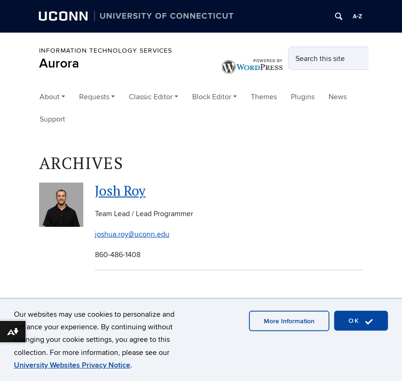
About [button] (50, 97)
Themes (264, 97)
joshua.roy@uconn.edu (132, 234)
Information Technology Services (105, 50)
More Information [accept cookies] (289, 321)
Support (52, 119)
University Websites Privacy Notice (72, 365)
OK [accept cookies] (361, 321)
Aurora (59, 63)
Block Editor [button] (211, 97)
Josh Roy (120, 190)
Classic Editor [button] (151, 97)
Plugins (303, 97)
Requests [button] (94, 97)
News (337, 97)
